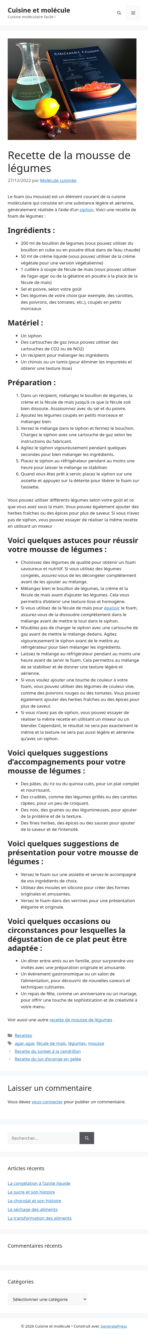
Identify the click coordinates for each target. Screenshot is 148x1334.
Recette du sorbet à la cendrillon (48, 1051)
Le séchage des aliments (33, 1209)
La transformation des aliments (40, 1218)
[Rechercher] (87, 1138)
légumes (77, 1043)
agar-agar (24, 1043)
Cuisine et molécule (39, 10)
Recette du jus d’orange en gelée (48, 1059)
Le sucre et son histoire (31, 1192)
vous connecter (47, 1102)
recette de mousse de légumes (81, 1020)
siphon (87, 209)
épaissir (112, 608)
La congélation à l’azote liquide (39, 1183)
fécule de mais (51, 1043)
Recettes (23, 1035)
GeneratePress (114, 1326)
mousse (96, 1043)
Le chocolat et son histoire (34, 1201)
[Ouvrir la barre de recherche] (119, 13)
